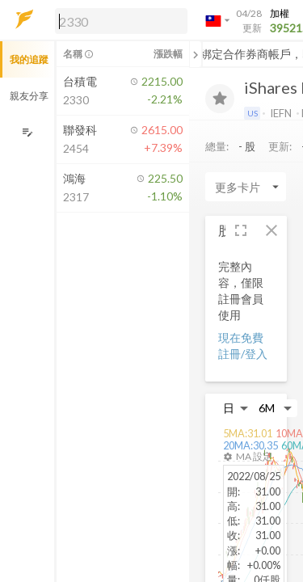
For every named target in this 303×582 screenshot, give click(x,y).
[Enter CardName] (245, 186)
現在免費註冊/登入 (242, 346)
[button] (117, 20)
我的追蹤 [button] (29, 59)
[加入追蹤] (219, 98)
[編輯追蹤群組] (27, 132)
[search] (121, 21)
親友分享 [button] (29, 96)
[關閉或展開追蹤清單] (195, 54)
